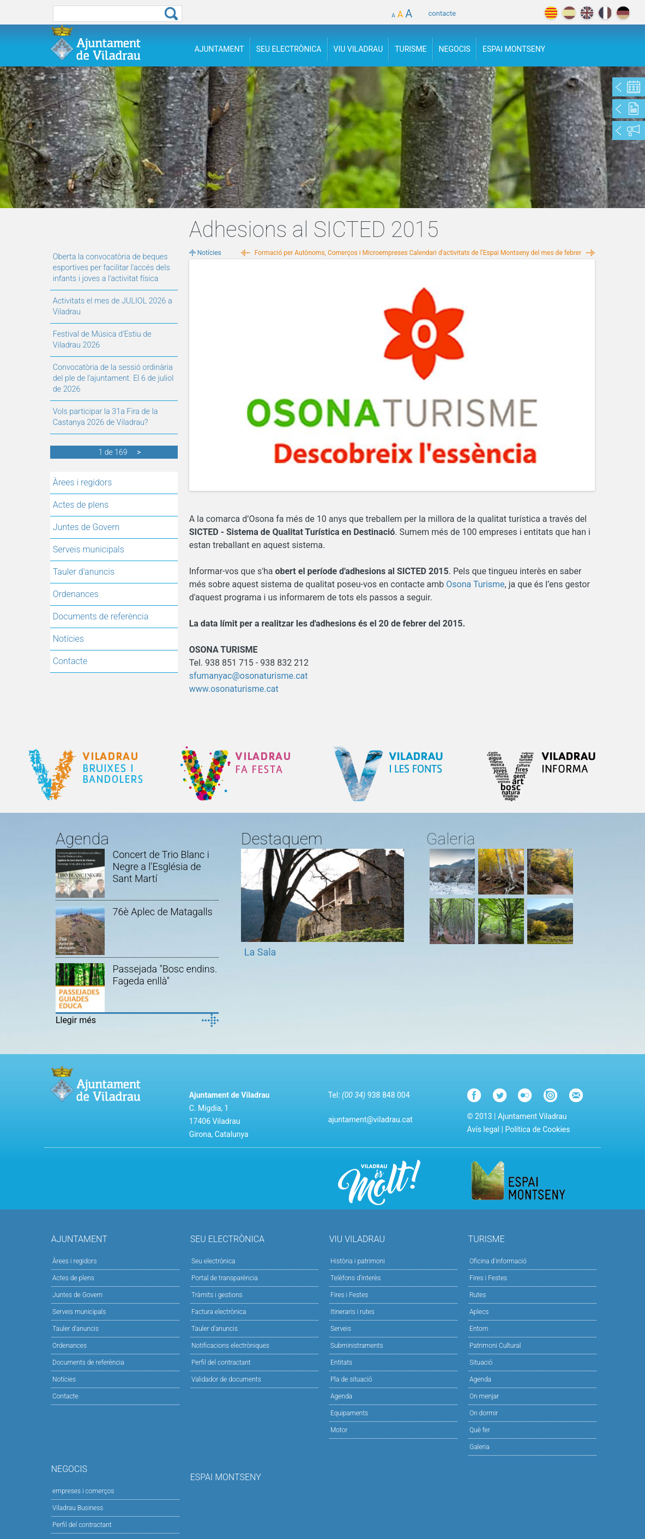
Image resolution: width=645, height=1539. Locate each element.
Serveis (340, 1329)
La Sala (260, 952)
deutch (623, 13)
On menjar (484, 1396)
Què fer (479, 1430)
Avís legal (483, 1129)
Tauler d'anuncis (83, 572)
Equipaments (349, 1413)
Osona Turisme (475, 584)
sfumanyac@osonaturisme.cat (248, 676)
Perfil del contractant (221, 1362)
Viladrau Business (77, 1508)
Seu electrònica (213, 1261)
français (605, 13)
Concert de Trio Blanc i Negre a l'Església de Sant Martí (161, 866)
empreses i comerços (83, 1491)
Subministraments (356, 1345)
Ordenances (76, 594)
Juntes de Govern (86, 527)
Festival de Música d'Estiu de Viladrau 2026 (102, 340)
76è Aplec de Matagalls (163, 911)
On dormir (483, 1413)
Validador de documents (226, 1379)
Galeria (479, 1447)
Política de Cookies (537, 1129)
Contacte (70, 661)
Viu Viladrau (358, 49)
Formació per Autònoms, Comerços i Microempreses (331, 253)
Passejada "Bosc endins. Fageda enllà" (165, 975)
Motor (339, 1430)
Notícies (68, 639)
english (587, 13)
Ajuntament (219, 49)
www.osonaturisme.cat (234, 689)
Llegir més (76, 1020)
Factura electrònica (218, 1312)
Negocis (455, 49)
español (569, 13)
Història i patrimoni (357, 1261)
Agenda (341, 1396)
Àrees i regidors (82, 482)
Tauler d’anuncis (214, 1329)
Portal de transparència (224, 1278)
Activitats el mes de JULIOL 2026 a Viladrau (112, 306)
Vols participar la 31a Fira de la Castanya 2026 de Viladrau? (105, 417)
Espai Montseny (514, 49)
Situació (480, 1362)
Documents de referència (101, 616)
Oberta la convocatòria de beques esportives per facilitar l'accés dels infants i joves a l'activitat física (111, 267)
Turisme (410, 49)
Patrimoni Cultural (495, 1345)
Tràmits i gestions (217, 1295)
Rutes (477, 1295)
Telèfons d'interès (355, 1278)
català (551, 13)
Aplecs (479, 1312)
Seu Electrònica (289, 49)
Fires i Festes (349, 1295)
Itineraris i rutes (352, 1312)
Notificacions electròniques (230, 1345)
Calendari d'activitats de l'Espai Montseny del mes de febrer (495, 253)
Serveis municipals (88, 549)
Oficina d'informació (498, 1261)
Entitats (341, 1362)
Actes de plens (80, 505)
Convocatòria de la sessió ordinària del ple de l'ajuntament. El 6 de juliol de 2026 (113, 378)
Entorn (479, 1329)
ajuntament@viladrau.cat (370, 1119)
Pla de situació (351, 1379)
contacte (442, 13)
